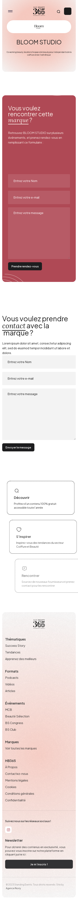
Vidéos (10, 690)
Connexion (67, 11)
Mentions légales (16, 786)
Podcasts (11, 683)
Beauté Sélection (17, 722)
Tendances (12, 658)
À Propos (11, 773)
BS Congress (14, 729)
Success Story (15, 651)
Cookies (10, 793)
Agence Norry (13, 894)
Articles (10, 697)
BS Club (10, 735)
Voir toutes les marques (21, 754)
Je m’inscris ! (39, 870)
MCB (8, 715)
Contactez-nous (16, 779)
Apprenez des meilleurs (20, 665)
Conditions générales (19, 799)
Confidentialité (15, 806)
